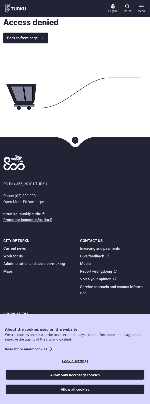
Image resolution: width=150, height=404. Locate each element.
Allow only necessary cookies (75, 375)
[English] (112, 8)
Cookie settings (75, 361)
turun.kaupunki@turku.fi (24, 214)
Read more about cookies (26, 349)
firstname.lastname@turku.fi (27, 220)
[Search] (127, 8)
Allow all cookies (75, 389)
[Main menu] (141, 8)
